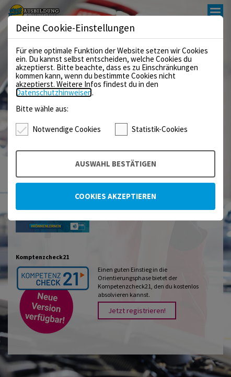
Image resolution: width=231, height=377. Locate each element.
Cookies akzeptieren (115, 196)
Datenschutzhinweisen (54, 92)
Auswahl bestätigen (115, 164)
